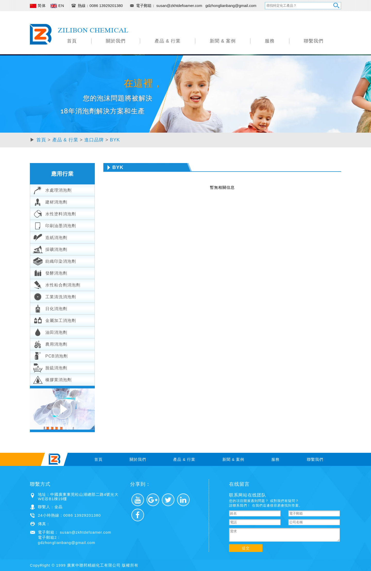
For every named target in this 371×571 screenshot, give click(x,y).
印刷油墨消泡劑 (54, 225)
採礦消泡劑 (50, 249)
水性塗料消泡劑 (54, 213)
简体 (38, 5)
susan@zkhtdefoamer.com (179, 5)
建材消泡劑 (50, 201)
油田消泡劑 (50, 332)
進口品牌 (94, 139)
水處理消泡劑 (52, 189)
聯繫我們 (313, 41)
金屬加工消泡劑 (54, 320)
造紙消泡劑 (50, 237)
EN (57, 5)
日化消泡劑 (50, 308)
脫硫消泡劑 (50, 367)
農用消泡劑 (50, 343)
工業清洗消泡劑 (54, 296)
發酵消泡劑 (50, 272)
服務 (270, 41)
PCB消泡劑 (50, 355)
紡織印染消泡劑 (54, 260)
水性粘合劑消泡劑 (56, 284)
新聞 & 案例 (223, 41)
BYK (115, 139)
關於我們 (115, 41)
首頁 (72, 41)
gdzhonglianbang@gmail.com (230, 5)
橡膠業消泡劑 (52, 379)
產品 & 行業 (168, 41)
